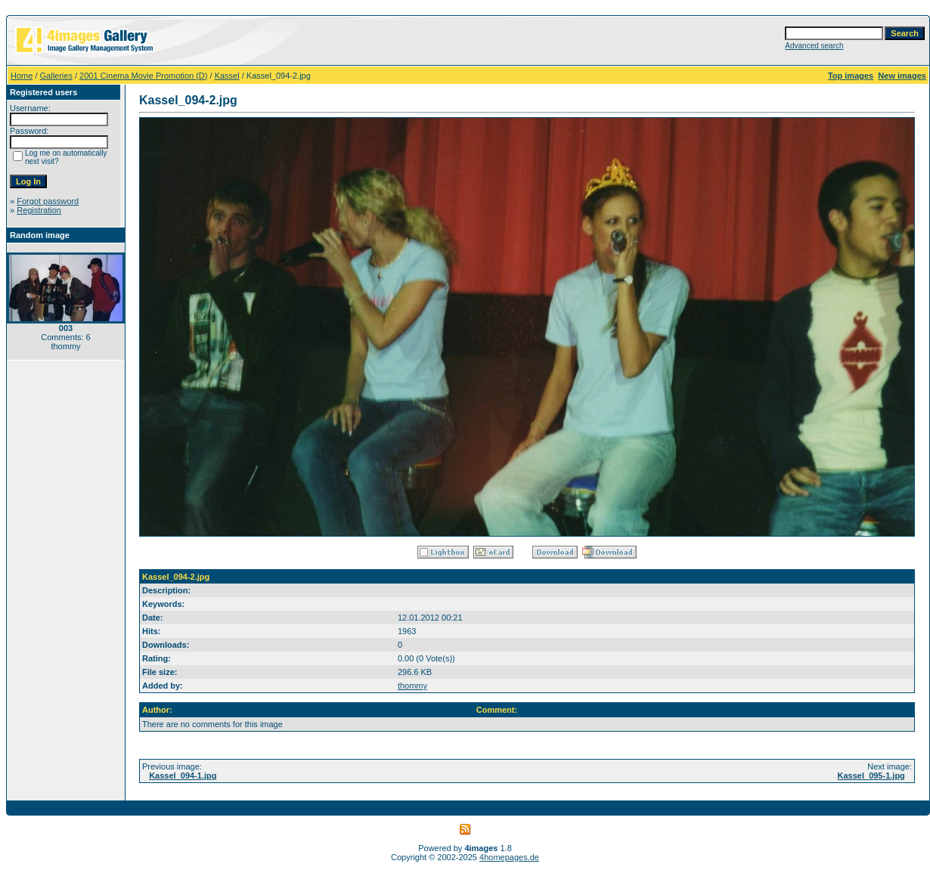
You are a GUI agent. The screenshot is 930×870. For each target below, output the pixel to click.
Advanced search (814, 46)
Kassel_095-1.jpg (871, 775)
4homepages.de (509, 857)
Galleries (56, 75)
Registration (39, 210)
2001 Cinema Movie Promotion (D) (143, 75)
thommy (412, 685)
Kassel (227, 75)
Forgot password (48, 201)
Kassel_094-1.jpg (182, 775)
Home (22, 75)
